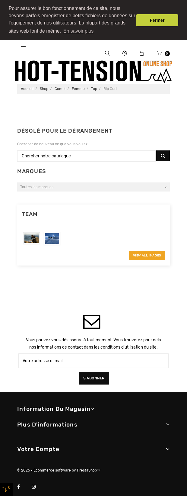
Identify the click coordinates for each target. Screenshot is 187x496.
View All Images (147, 254)
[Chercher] (86, 154)
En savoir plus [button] (78, 31)
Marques (31, 169)
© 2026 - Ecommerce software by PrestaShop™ (58, 468)
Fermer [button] (157, 20)
